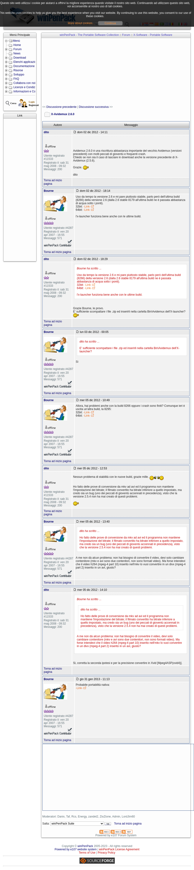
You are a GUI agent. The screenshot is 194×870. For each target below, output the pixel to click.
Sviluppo (18, 74)
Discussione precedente (61, 107)
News (16, 53)
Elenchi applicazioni (25, 62)
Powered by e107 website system (76, 849)
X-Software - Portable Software (152, 35)
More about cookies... (81, 23)
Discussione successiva (94, 107)
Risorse (18, 70)
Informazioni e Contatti (27, 91)
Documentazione (24, 66)
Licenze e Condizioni (26, 87)
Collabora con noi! (24, 83)
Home (17, 45)
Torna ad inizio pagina (57, 252)
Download (19, 57)
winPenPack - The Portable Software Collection (89, 35)
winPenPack (85, 846)
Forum (17, 49)
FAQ (16, 78)
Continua (110, 23)
